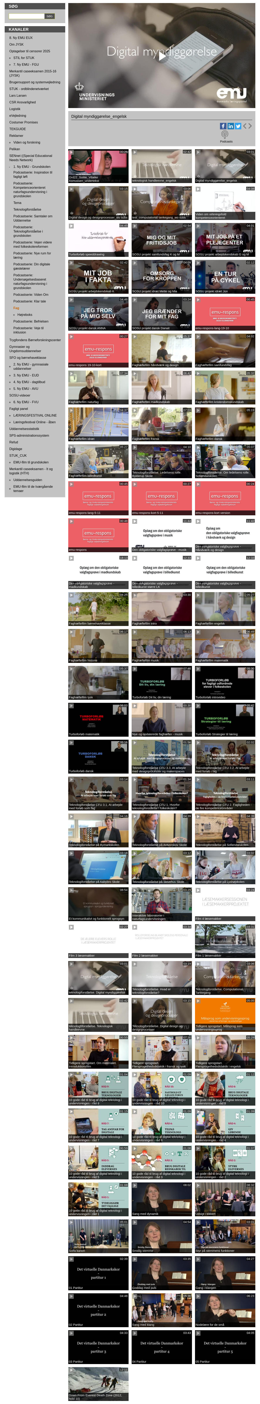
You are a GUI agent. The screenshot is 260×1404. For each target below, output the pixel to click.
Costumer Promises (23, 122)
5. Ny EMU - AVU (25, 388)
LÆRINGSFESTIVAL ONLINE (35, 415)
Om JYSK (16, 44)
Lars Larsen (18, 95)
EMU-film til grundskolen (31, 462)
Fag (16, 308)
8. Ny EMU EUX (21, 38)
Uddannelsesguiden (27, 480)
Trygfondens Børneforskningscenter (35, 340)
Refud (13, 442)
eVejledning (17, 115)
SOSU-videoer (19, 395)
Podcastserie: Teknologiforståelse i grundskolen (28, 231)
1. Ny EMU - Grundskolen (31, 166)
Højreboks (24, 314)
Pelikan (14, 149)
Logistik (14, 109)
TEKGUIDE (17, 129)
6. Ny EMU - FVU (26, 402)
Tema (17, 203)
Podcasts (226, 141)
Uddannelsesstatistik (24, 429)
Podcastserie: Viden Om (30, 294)
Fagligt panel (18, 408)
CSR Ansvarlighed (22, 102)
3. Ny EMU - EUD (26, 375)
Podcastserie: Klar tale (29, 301)
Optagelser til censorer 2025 (29, 51)
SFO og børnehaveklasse (27, 357)
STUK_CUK (18, 455)
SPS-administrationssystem (29, 435)
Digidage (15, 449)
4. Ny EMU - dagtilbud (29, 382)
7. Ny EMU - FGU (26, 64)
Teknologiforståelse (27, 209)
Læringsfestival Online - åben (34, 422)
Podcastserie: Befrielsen (31, 321)
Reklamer (16, 135)
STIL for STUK (23, 58)
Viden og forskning (26, 142)
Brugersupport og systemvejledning (34, 82)
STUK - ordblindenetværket (29, 89)
